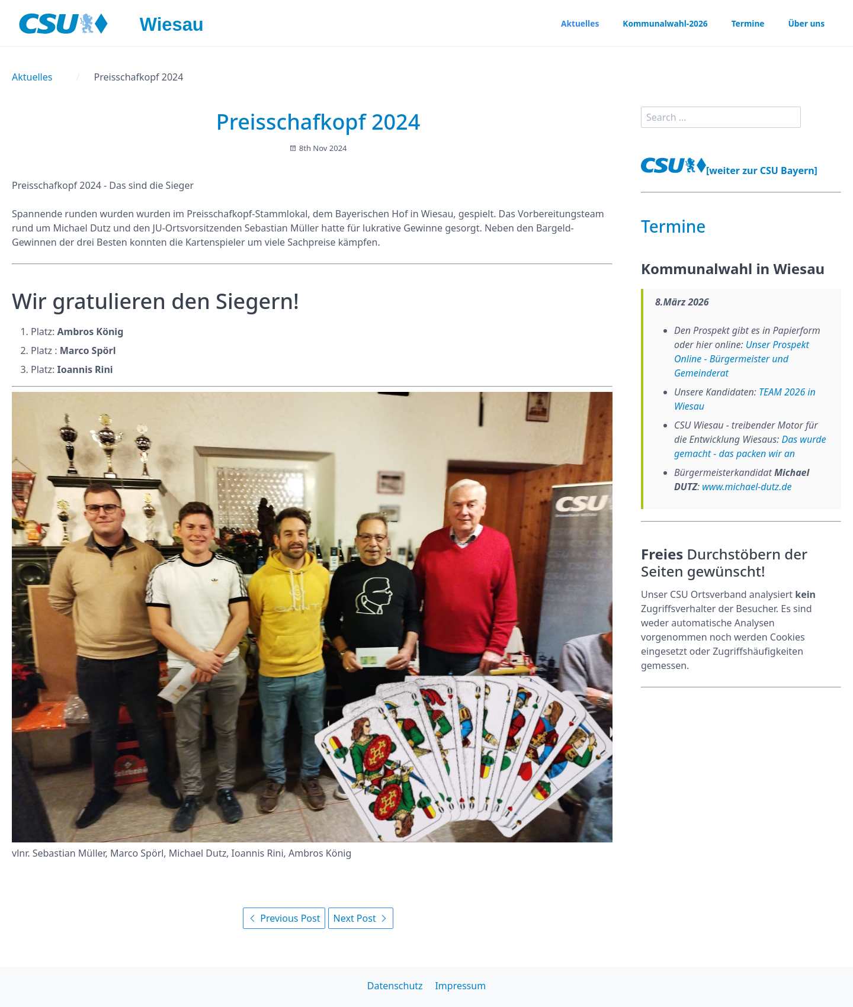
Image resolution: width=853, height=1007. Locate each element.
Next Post (360, 918)
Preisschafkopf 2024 (318, 121)
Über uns (806, 24)
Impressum (460, 985)
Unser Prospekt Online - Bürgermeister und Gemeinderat (741, 358)
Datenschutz (395, 985)
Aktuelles (576, 24)
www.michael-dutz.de (746, 486)
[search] (721, 117)
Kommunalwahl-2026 (663, 24)
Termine (747, 24)
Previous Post (284, 918)
